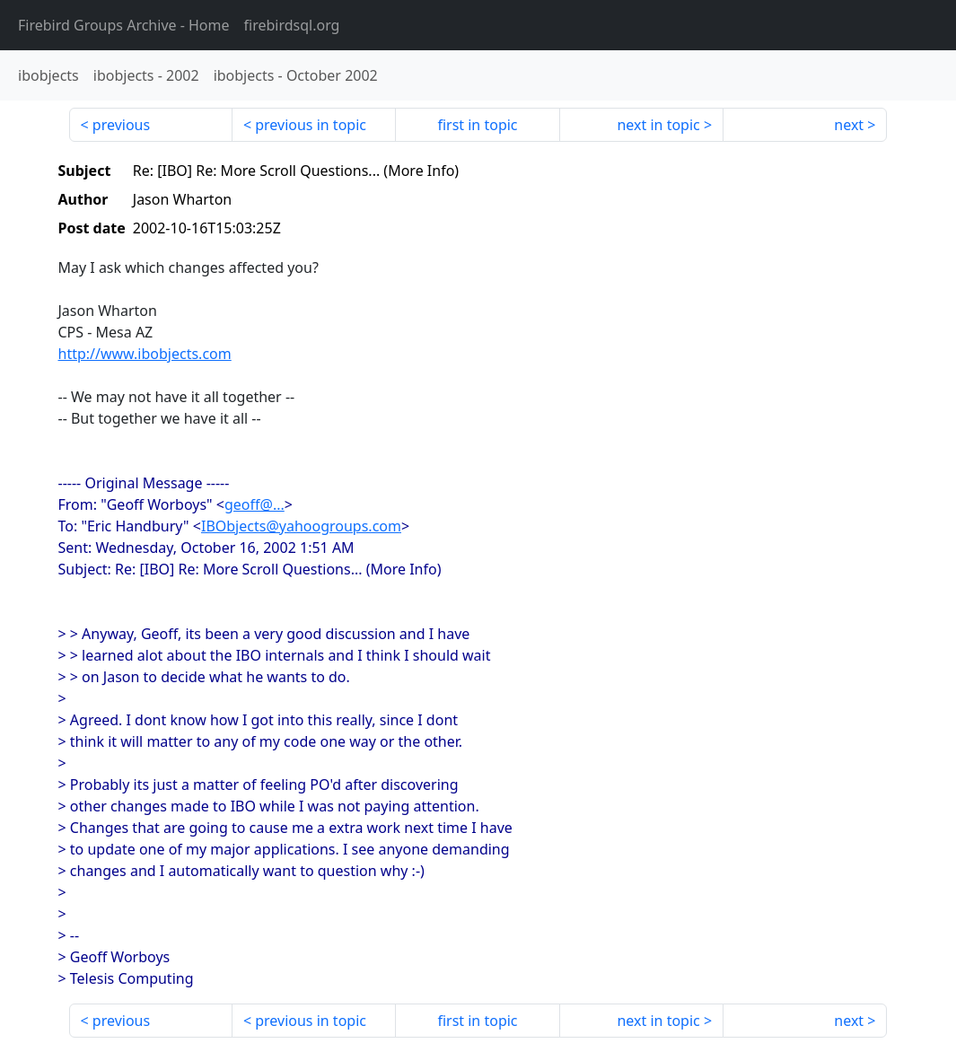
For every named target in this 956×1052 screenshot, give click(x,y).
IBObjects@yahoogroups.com (301, 526)
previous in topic (310, 125)
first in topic (477, 125)
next (849, 125)
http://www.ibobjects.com (145, 354)
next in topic (658, 125)
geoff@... (254, 504)
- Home (124, 25)
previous (121, 125)
